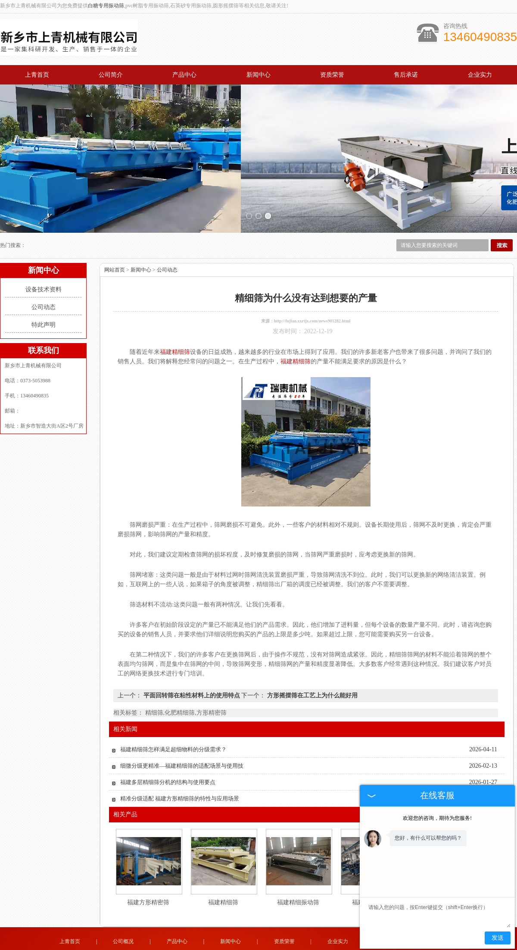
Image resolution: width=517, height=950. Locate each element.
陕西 (258, 945)
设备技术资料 (43, 261)
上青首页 (37, 75)
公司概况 (123, 913)
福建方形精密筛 (148, 874)
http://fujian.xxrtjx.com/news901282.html (312, 292)
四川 (304, 945)
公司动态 (43, 278)
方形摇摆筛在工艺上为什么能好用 (311, 667)
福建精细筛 (223, 874)
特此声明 (43, 296)
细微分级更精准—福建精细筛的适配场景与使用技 (181, 737)
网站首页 (114, 241)
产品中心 (184, 75)
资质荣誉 (332, 75)
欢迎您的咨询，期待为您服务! (437, 818)
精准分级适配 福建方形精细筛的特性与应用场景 (179, 770)
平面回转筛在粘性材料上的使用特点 (191, 667)
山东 (235, 945)
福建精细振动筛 (298, 874)
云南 (316, 945)
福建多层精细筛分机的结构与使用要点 (167, 753)
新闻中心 (258, 75)
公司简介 (111, 75)
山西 (246, 945)
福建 (281, 945)
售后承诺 (406, 75)
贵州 (293, 945)
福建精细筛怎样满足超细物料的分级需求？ (173, 721)
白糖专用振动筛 (106, 6)
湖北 (270, 945)
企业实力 (480, 75)
